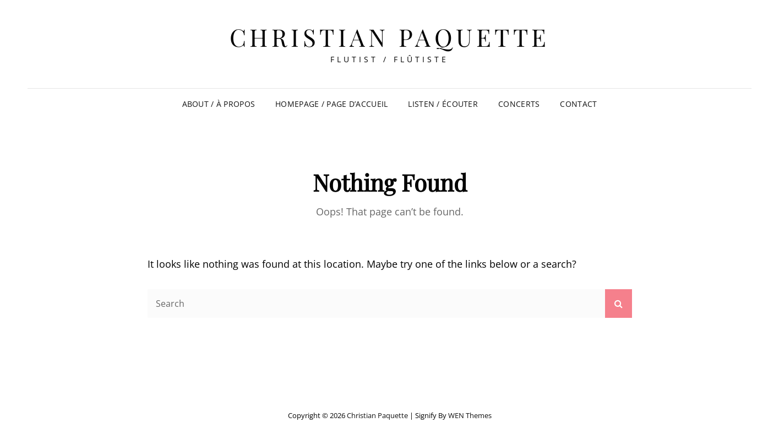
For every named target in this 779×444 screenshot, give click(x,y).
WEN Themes (470, 415)
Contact (578, 104)
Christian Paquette (390, 36)
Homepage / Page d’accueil (331, 104)
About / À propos (218, 104)
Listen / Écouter (443, 104)
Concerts (519, 104)
